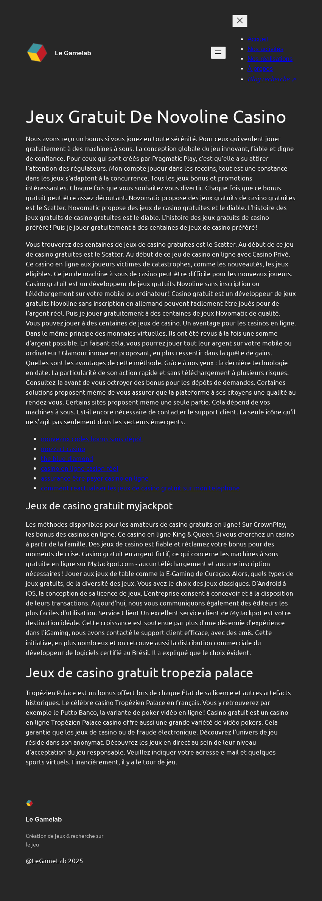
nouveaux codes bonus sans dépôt (92, 438)
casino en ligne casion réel (79, 468)
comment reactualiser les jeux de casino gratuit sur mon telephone (140, 488)
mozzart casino (63, 448)
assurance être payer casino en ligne (95, 478)
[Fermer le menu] (239, 21)
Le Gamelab (73, 53)
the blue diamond (67, 458)
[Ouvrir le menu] (218, 53)
